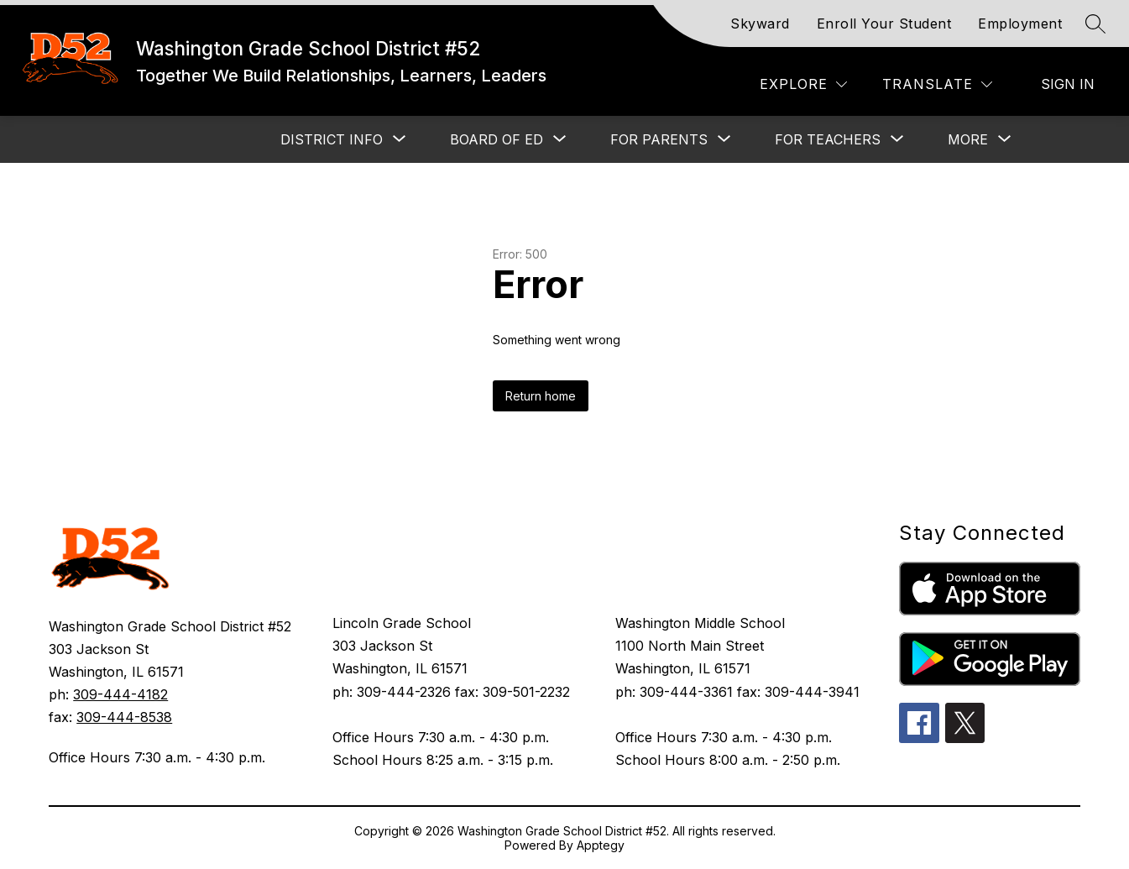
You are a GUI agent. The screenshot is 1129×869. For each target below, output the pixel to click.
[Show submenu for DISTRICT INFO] (331, 139)
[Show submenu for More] (968, 139)
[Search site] (1095, 23)
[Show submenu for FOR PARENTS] (659, 139)
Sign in (1068, 84)
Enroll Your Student (884, 23)
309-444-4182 (120, 694)
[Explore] (803, 84)
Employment (1020, 23)
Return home (540, 396)
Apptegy (601, 845)
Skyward (760, 23)
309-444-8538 (124, 717)
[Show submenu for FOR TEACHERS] (828, 139)
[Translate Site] (937, 84)
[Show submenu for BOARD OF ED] (496, 139)
